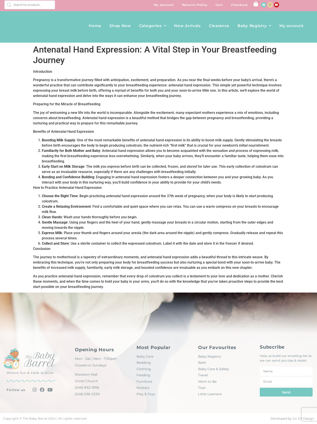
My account (164, 5)
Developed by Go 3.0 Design (292, 418)
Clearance (219, 26)
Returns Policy (194, 5)
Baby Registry (254, 25)
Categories (152, 25)
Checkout (239, 5)
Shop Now (120, 26)
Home (95, 26)
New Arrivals (187, 26)
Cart (219, 5)
